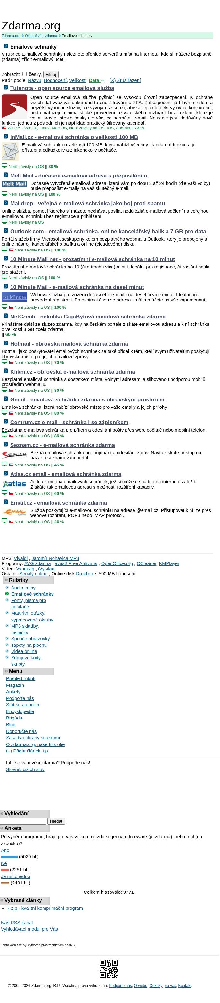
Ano (5, 850)
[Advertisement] (110, 9)
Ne (4, 863)
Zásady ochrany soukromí (33, 737)
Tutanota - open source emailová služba (62, 88)
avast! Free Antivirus (76, 563)
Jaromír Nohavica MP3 (55, 558)
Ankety (13, 691)
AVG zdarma (37, 563)
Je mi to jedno (15, 876)
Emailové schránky (32, 593)
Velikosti (77, 80)
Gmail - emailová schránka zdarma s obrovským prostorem (87, 399)
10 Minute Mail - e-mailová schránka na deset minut (77, 287)
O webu (140, 985)
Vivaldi (21, 558)
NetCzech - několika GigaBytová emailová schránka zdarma (88, 316)
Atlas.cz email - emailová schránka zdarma (65, 474)
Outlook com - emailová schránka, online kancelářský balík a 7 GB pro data (108, 231)
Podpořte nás (20, 698)
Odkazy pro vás (163, 985)
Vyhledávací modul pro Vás (29, 929)
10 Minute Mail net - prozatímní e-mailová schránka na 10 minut (92, 259)
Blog (10, 724)
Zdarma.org (31, 25)
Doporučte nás (21, 731)
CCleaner (146, 563)
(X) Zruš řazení (125, 80)
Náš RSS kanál (17, 922)
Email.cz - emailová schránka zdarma (58, 502)
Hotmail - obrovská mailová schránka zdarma (69, 344)
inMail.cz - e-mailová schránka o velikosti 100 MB (74, 137)
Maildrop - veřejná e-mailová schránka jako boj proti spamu (87, 203)
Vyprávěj (25, 568)
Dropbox (85, 573)
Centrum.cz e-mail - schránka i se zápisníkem (69, 422)
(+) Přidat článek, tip (27, 750)
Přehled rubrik (20, 678)
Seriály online (33, 573)
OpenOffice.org (117, 563)
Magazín (15, 685)
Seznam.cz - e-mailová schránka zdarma (62, 445)
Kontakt (184, 985)
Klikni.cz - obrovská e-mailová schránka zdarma (72, 371)
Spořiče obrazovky (30, 638)
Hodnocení (55, 80)
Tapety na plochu (29, 645)
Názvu (34, 80)
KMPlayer (169, 563)
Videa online (24, 651)
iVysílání (47, 568)
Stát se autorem (22, 704)
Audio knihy (23, 587)
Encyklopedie (20, 711)
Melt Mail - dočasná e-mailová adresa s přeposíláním (78, 175)
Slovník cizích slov (25, 769)
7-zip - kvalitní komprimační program (45, 908)
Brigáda (14, 717)
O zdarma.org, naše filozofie (35, 744)
